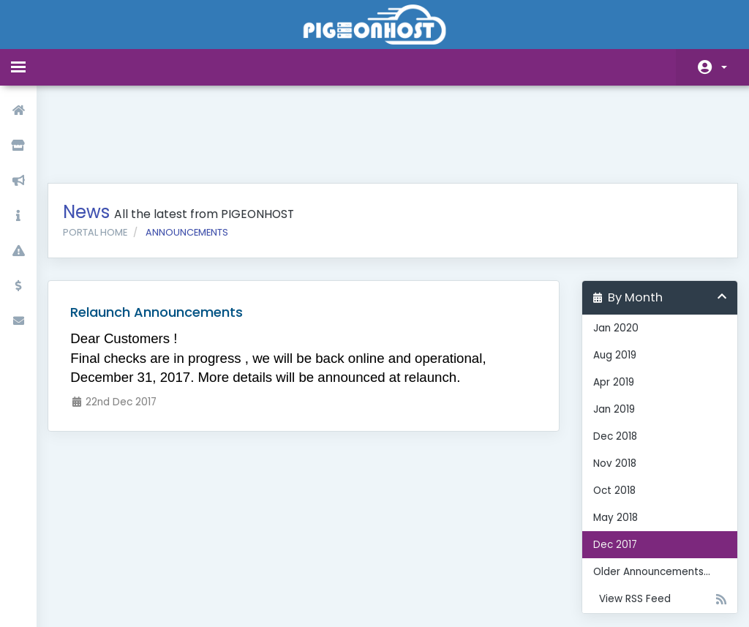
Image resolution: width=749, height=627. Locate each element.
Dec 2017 (610, 469)
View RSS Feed (651, 524)
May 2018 (610, 442)
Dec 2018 (610, 361)
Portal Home (106, 157)
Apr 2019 (608, 307)
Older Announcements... (646, 496)
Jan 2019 (609, 334)
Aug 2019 (609, 280)
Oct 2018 (609, 415)
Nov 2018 (609, 388)
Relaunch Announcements (167, 237)
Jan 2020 (610, 253)
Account (724, 67)
